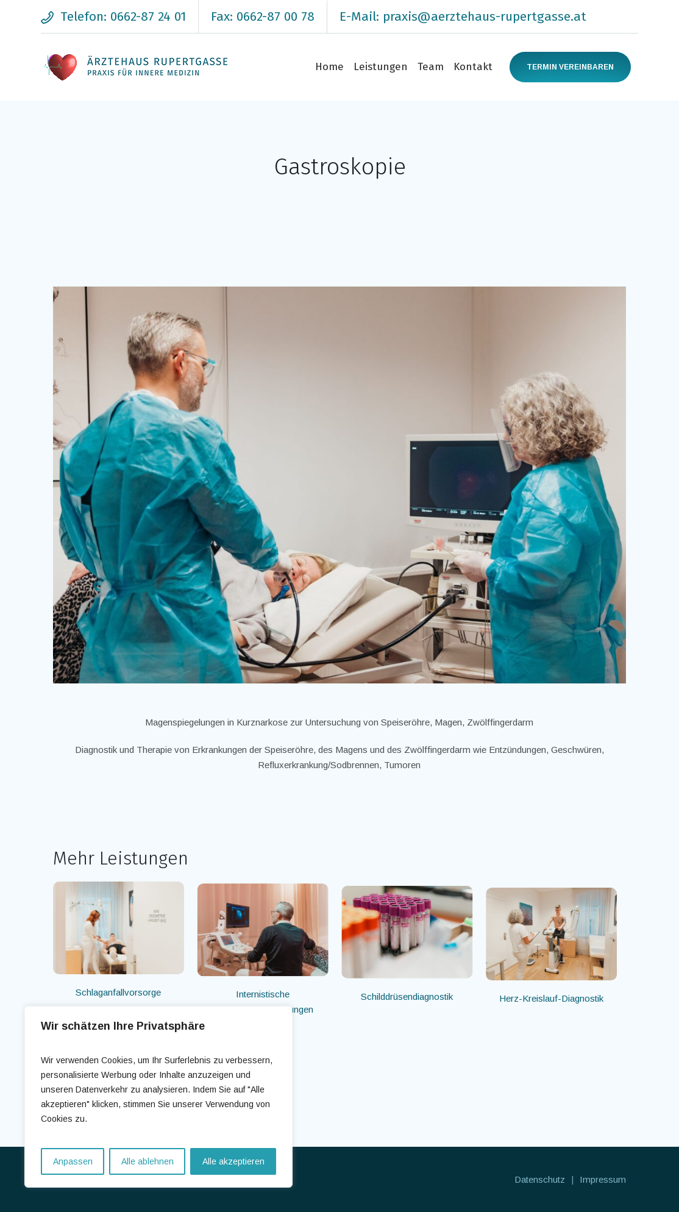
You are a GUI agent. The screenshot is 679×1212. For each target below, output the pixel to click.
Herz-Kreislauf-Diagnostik (557, 992)
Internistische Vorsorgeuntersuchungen (264, 1000)
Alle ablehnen (147, 1161)
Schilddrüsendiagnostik (411, 992)
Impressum (603, 1179)
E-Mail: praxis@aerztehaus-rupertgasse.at (463, 16)
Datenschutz (539, 1179)
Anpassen (73, 1161)
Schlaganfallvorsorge (118, 992)
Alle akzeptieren (233, 1161)
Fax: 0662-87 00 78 (263, 16)
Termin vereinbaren (570, 67)
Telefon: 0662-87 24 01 (123, 16)
